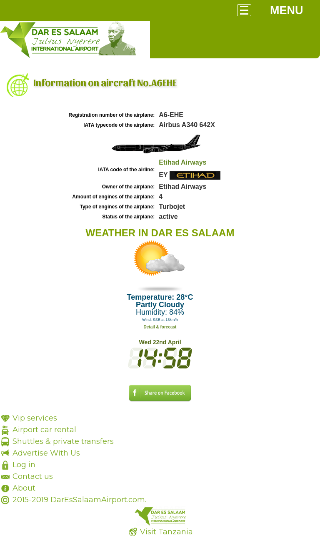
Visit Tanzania (166, 531)
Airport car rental (44, 429)
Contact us (32, 476)
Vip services (34, 418)
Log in (23, 464)
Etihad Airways (182, 162)
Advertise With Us (46, 453)
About (23, 488)
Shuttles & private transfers (63, 441)
